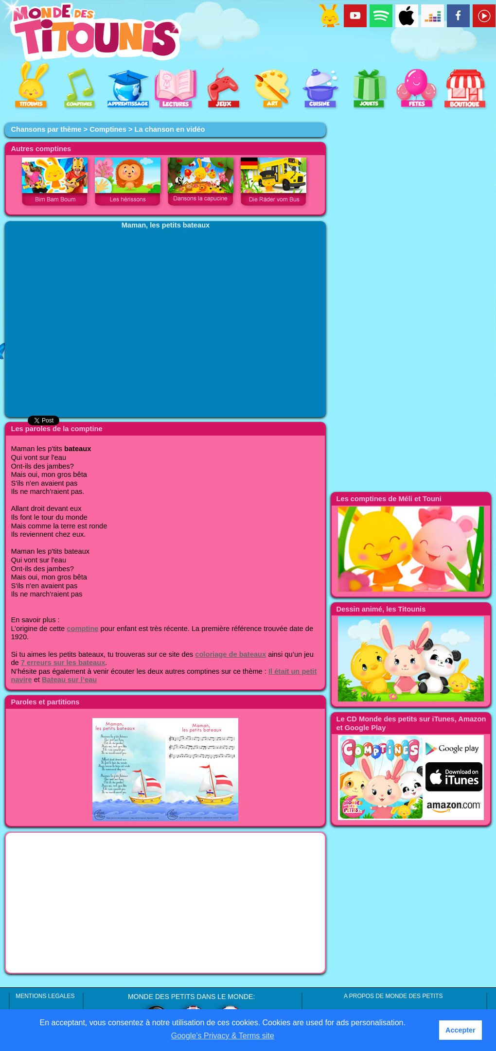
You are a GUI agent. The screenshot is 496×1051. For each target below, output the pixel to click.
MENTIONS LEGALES (45, 996)
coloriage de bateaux (230, 654)
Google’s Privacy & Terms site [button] (222, 1036)
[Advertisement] (165, 903)
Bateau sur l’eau (69, 679)
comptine (82, 628)
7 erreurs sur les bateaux (63, 662)
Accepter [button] (460, 1030)
